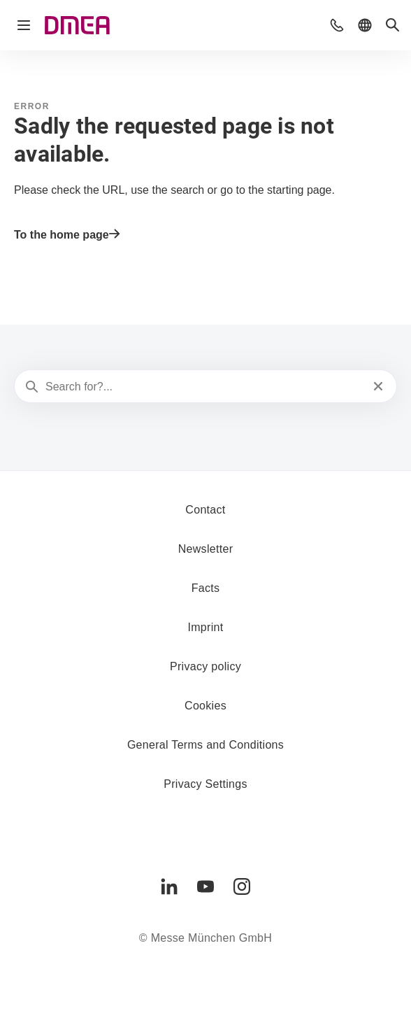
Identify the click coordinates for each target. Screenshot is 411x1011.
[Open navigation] (23, 25)
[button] (336, 25)
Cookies (205, 706)
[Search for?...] (204, 387)
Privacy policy (205, 666)
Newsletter (205, 549)
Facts (206, 588)
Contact (205, 510)
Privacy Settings (205, 784)
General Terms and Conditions (205, 745)
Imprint (205, 627)
